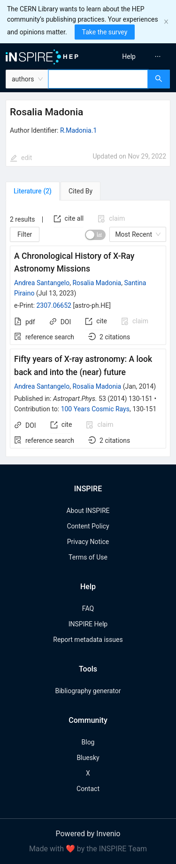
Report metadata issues (87, 639)
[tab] (33, 191)
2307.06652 (53, 305)
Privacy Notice (88, 541)
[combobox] (98, 79)
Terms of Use (88, 557)
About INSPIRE (87, 510)
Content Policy (88, 526)
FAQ (88, 608)
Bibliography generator (88, 691)
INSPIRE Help (88, 624)
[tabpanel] (88, 328)
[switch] (95, 235)
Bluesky (88, 757)
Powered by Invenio (88, 833)
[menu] (133, 56)
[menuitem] (129, 56)
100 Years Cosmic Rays (95, 409)
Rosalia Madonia (96, 283)
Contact (88, 788)
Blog (88, 742)
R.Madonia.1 (78, 130)
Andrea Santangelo (41, 283)
